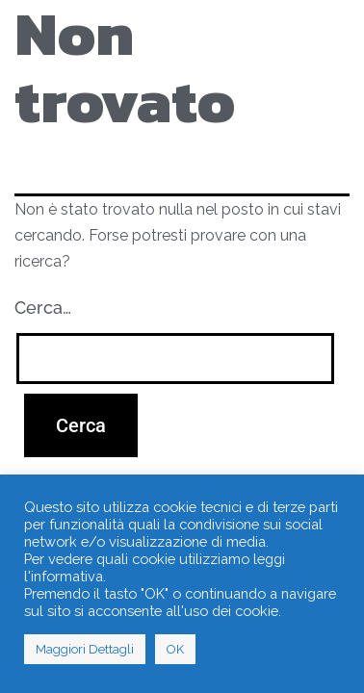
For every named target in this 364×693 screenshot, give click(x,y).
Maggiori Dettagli (85, 649)
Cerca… (42, 307)
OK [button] (175, 649)
